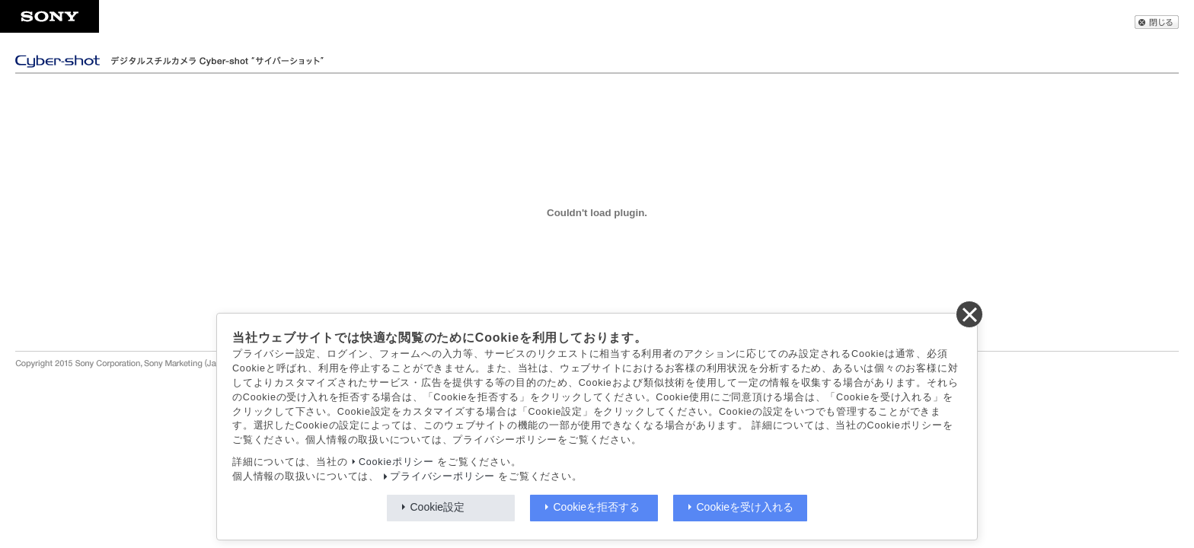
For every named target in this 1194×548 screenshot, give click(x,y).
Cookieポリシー (396, 462)
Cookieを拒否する (597, 507)
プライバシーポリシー (442, 476)
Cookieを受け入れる (745, 507)
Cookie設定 (437, 507)
